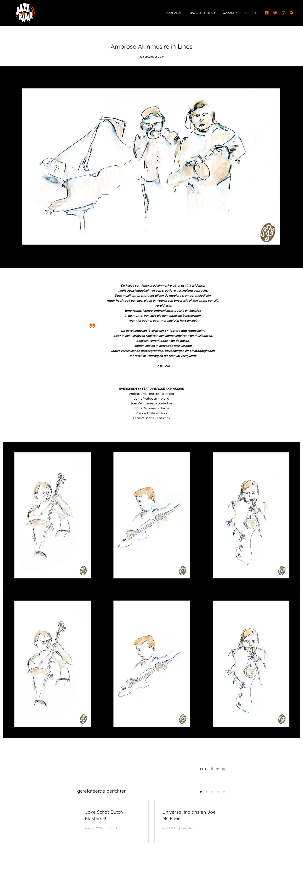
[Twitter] (275, 13)
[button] (201, 792)
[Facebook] (267, 13)
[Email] (223, 769)
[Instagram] (283, 13)
